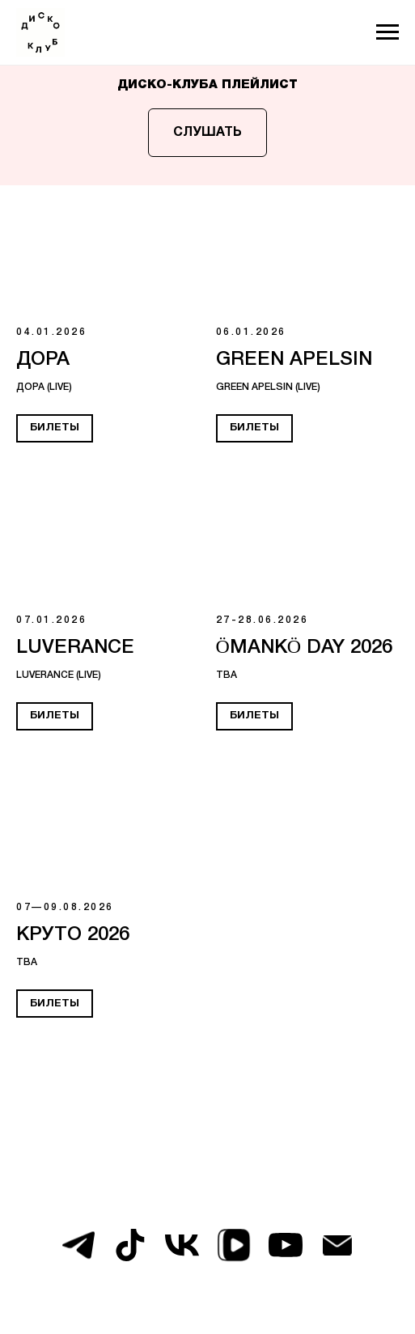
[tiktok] (130, 1245)
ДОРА (43, 360)
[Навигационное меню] (387, 32)
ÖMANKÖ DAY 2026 (304, 648)
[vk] (182, 1245)
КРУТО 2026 (72, 935)
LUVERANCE (75, 648)
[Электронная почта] (337, 1245)
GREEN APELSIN (294, 360)
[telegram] (78, 1245)
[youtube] (285, 1245)
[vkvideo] (234, 1245)
